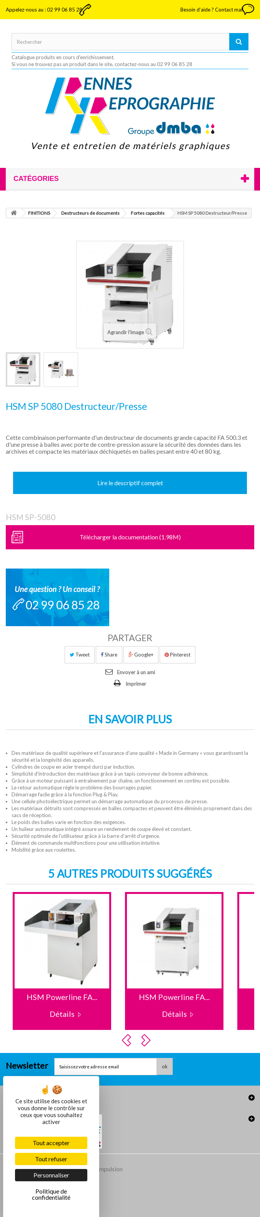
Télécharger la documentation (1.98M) (130, 537)
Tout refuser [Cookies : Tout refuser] (51, 1158)
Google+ (140, 655)
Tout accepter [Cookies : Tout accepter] (51, 1142)
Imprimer (135, 684)
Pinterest (177, 655)
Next (147, 1040)
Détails (62, 1013)
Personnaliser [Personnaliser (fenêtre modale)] (51, 1175)
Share (109, 655)
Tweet (80, 655)
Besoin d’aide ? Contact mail (211, 10)
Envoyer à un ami (136, 672)
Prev (127, 1040)
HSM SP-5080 (30, 517)
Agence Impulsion (99, 1168)
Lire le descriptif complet (130, 482)
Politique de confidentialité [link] (51, 1194)
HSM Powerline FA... (62, 996)
